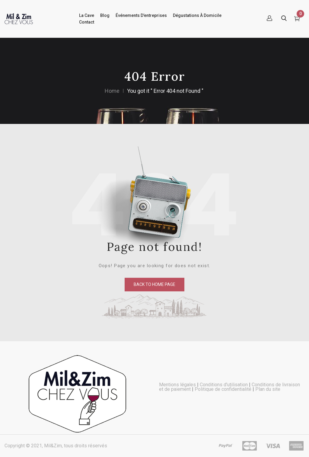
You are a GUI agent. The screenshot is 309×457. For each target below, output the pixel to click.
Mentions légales (177, 384)
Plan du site (267, 389)
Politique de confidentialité (223, 389)
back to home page (154, 284)
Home (112, 91)
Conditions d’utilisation (224, 384)
